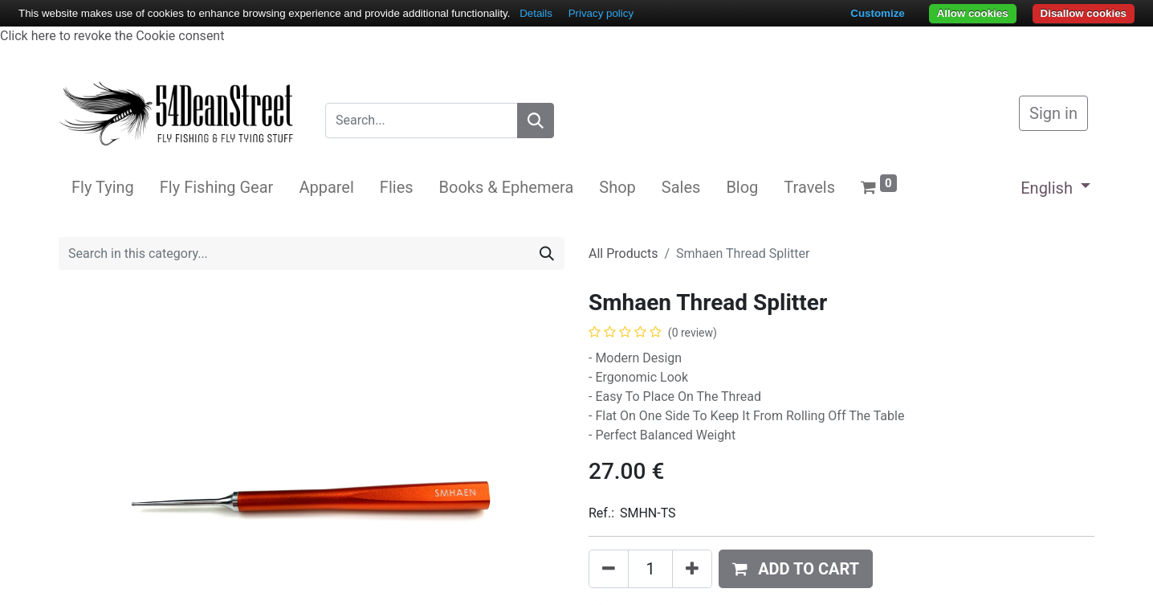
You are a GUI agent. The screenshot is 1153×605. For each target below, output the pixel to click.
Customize (877, 13)
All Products (623, 253)
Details (535, 13)
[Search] (535, 120)
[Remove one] (609, 569)
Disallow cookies (1084, 13)
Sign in (1053, 113)
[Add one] (692, 569)
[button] (796, 569)
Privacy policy (601, 13)
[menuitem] (103, 187)
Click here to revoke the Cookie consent (112, 35)
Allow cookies (972, 13)
